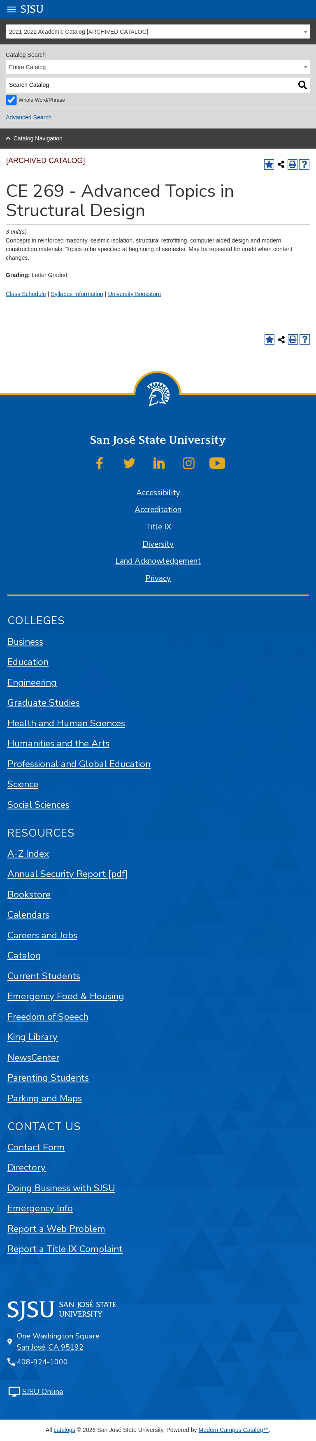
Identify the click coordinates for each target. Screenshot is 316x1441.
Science (22, 784)
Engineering (32, 682)
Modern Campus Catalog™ (234, 1430)
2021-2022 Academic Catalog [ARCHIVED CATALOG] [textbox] (78, 31)
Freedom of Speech (47, 1016)
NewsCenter (33, 1057)
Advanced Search (28, 117)
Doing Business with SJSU (61, 1188)
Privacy (158, 578)
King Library (32, 1037)
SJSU (32, 9)
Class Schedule (26, 294)
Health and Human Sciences (66, 723)
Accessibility (158, 492)
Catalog (24, 955)
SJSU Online (42, 1392)
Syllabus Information (77, 294)
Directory (26, 1167)
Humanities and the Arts (58, 743)
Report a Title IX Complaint (65, 1249)
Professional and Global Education (79, 764)
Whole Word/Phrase (42, 100)
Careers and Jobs (42, 935)
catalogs (64, 1430)
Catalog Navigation (38, 138)
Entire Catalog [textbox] (27, 67)
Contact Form (36, 1147)
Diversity (158, 544)
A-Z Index (28, 853)
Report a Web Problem (56, 1228)
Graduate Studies (43, 702)
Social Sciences (38, 804)
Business (25, 641)
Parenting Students (48, 1077)
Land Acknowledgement (158, 561)
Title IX (158, 527)
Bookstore (29, 894)
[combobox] (158, 31)
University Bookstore (134, 294)
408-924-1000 (42, 1362)
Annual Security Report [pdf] (67, 873)
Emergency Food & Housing (65, 996)
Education (28, 661)
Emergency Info (40, 1208)
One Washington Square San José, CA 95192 (58, 1341)
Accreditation (158, 509)
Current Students (43, 976)
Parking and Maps (44, 1098)
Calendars (28, 914)
